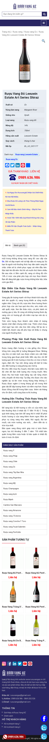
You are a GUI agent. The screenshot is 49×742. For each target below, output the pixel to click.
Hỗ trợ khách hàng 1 (12, 724)
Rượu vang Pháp (10, 456)
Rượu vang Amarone (12, 510)
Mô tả (7, 245)
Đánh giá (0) (19, 245)
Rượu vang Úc (30, 32)
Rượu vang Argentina (12, 478)
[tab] (8, 245)
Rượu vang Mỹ (9, 483)
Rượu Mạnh (8, 499)
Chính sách (8, 716)
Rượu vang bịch (10, 494)
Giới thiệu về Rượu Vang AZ (15, 713)
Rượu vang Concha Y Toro (14, 521)
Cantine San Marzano (12, 505)
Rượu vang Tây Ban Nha (13, 472)
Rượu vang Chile (10, 461)
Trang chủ (6, 32)
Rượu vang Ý (8, 450)
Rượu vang (17, 32)
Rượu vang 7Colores (12, 516)
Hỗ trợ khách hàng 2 (12, 727)
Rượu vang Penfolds (12, 532)
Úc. (3, 261)
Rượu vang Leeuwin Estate (26, 154)
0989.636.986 (13, 737)
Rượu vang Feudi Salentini (14, 527)
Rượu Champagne (11, 488)
